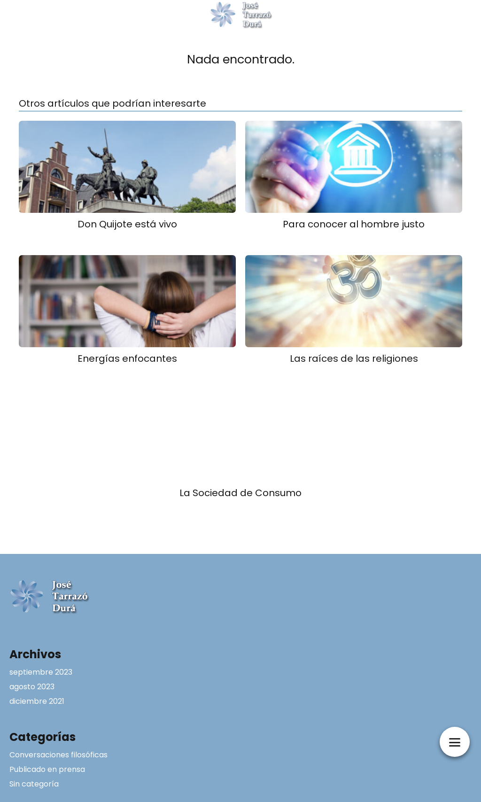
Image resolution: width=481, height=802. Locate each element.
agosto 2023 (31, 686)
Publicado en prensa (47, 769)
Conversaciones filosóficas (58, 754)
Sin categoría (34, 784)
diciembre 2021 (36, 701)
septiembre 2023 (40, 672)
